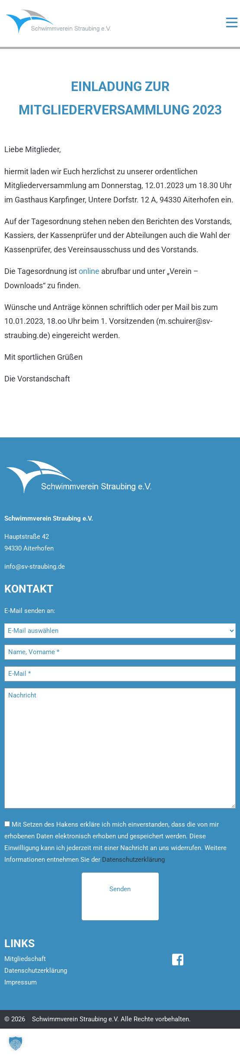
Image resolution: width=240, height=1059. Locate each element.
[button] (15, 1043)
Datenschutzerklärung (133, 859)
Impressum (20, 982)
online (89, 271)
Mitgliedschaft (25, 959)
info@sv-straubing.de (34, 566)
